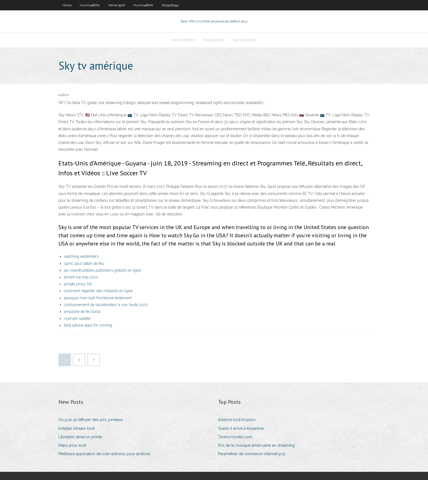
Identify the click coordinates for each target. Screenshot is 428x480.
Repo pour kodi (72, 445)
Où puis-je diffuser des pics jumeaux (90, 419)
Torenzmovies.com (235, 437)
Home (67, 5)
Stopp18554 (170, 5)
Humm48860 (90, 5)
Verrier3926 (116, 5)
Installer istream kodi (76, 428)
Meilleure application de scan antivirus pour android (104, 454)
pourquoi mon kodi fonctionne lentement (98, 298)
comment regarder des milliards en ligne (98, 291)
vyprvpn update (77, 318)
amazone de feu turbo (82, 311)
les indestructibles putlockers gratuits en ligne (102, 270)
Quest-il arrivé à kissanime (241, 428)
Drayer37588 (214, 40)
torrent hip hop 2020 (81, 277)
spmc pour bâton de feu (84, 263)
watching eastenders (81, 256)
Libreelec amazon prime (80, 437)
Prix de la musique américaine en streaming (256, 445)
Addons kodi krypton (236, 419)
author (63, 95)
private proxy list (78, 284)
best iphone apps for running (88, 325)
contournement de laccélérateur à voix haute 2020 (106, 305)
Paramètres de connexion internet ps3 (251, 454)
